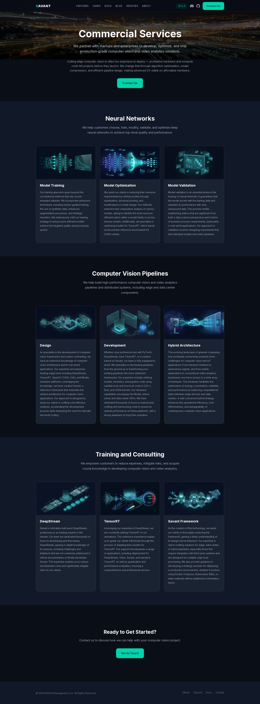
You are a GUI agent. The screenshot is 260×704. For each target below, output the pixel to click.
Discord (198, 692)
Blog (119, 5)
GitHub (186, 692)
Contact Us (213, 5)
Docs (107, 5)
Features (82, 5)
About (146, 5)
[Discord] (192, 6)
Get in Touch (130, 653)
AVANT (43, 6)
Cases (97, 5)
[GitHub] (198, 6)
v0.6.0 (181, 6)
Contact (220, 692)
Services (132, 5)
